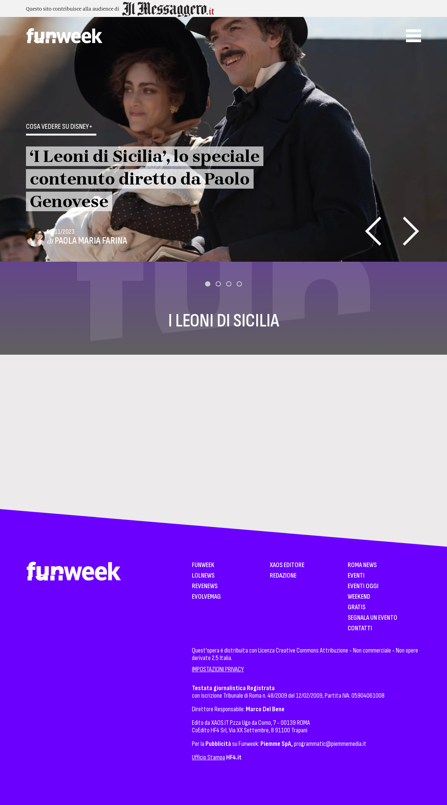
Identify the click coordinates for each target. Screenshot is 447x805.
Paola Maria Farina (91, 241)
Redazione (283, 575)
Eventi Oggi (363, 586)
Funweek (203, 565)
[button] (207, 283)
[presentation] (373, 230)
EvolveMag (206, 597)
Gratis (356, 607)
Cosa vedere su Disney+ (59, 126)
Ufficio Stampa (208, 757)
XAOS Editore (287, 565)
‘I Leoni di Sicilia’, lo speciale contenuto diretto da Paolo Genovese (145, 178)
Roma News (362, 565)
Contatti (360, 628)
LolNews (203, 575)
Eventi (356, 575)
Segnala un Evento (372, 618)
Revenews (204, 586)
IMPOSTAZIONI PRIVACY (218, 669)
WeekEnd (359, 597)
